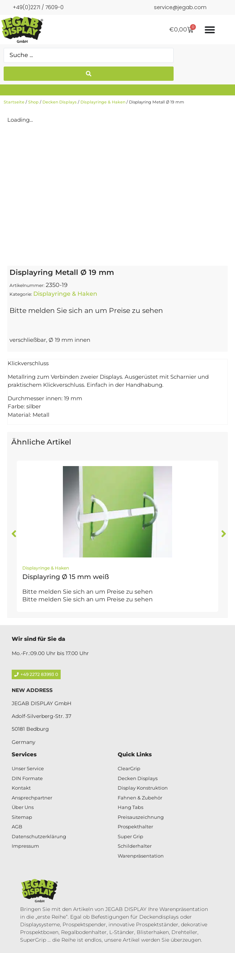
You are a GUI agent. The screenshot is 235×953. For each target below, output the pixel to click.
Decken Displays (59, 102)
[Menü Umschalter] (209, 29)
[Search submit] (89, 74)
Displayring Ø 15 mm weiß (65, 577)
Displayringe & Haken (102, 102)
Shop (33, 102)
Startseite (14, 102)
